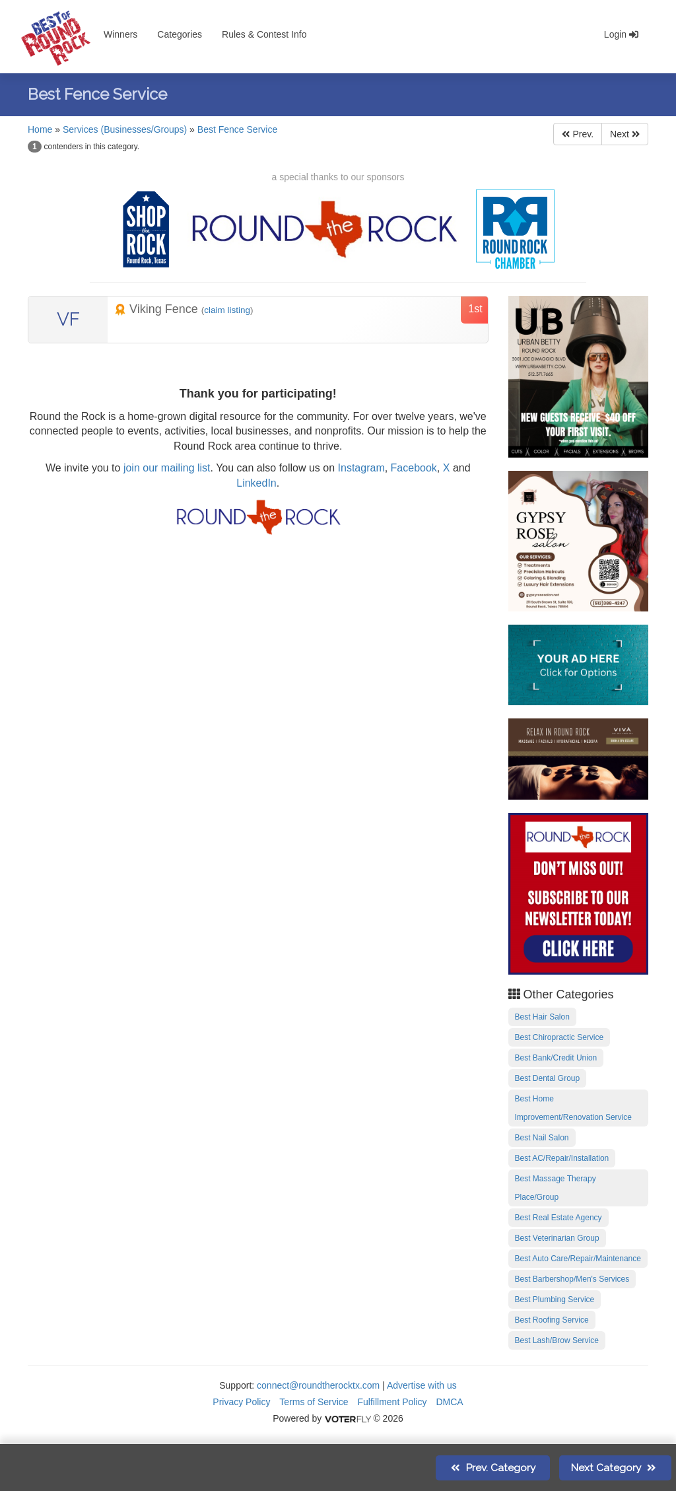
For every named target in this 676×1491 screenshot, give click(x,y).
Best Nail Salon (542, 1137)
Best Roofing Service (552, 1320)
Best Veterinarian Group (557, 1238)
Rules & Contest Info (264, 34)
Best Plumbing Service (555, 1299)
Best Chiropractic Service (559, 1037)
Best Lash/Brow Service (557, 1340)
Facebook (414, 467)
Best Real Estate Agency (558, 1217)
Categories (179, 34)
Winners (120, 34)
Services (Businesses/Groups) (125, 129)
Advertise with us (422, 1385)
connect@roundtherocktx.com (318, 1385)
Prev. (577, 134)
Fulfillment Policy (392, 1402)
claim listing (227, 310)
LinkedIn (256, 483)
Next (625, 134)
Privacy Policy (241, 1402)
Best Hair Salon (542, 1017)
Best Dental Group (547, 1078)
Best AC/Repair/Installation (562, 1158)
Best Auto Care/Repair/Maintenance (578, 1258)
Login (621, 34)
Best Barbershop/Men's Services (572, 1279)
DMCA (449, 1402)
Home (40, 129)
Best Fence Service (237, 129)
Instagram (361, 467)
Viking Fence (157, 309)
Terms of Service (313, 1402)
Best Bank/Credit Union (556, 1057)
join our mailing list (165, 467)
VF (68, 319)
